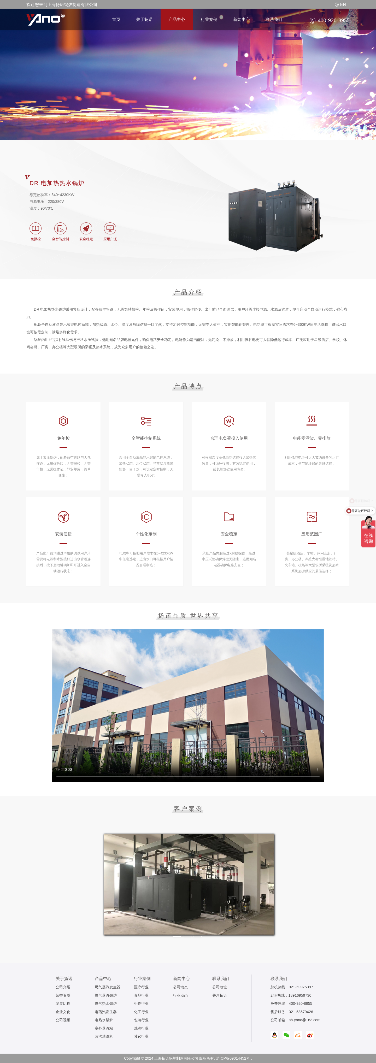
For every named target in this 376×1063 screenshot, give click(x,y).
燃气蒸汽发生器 (107, 987)
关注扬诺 (219, 995)
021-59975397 (301, 987)
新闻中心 (241, 19)
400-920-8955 (300, 1003)
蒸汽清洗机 (104, 1036)
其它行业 (141, 1036)
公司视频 (63, 1020)
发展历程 (63, 1003)
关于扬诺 (144, 19)
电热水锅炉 (104, 1020)
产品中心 (176, 19)
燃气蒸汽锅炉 (106, 995)
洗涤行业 (141, 1028)
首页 (116, 19)
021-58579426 (301, 1012)
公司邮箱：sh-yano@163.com (295, 1020)
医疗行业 (141, 987)
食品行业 (141, 995)
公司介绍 (63, 987)
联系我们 (274, 19)
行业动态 (180, 995)
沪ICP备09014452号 (233, 1058)
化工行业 (141, 1012)
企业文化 (63, 1012)
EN (340, 4)
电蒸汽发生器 (106, 1012)
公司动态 (180, 987)
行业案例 (209, 19)
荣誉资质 (63, 995)
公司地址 (219, 987)
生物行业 (141, 1003)
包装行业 (141, 1020)
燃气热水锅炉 (106, 1003)
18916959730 (300, 995)
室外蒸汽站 (104, 1028)
